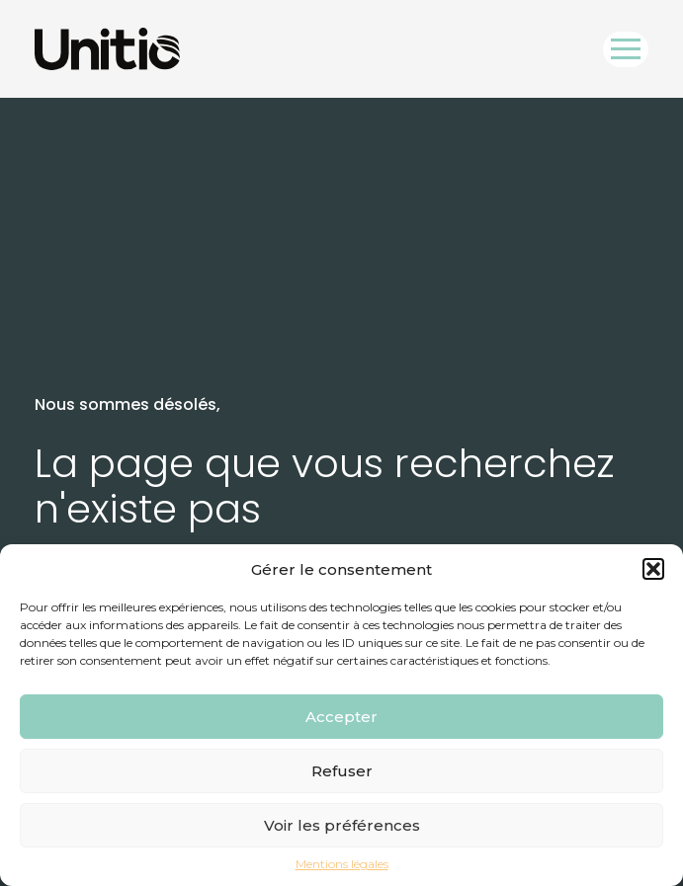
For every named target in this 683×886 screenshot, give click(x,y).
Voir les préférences (342, 825)
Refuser (342, 771)
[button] (653, 569)
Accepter (341, 716)
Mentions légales (342, 864)
